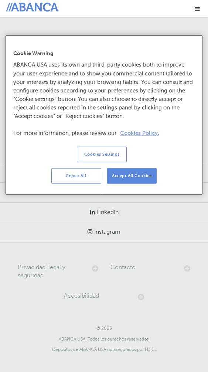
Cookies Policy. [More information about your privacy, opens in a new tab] (139, 133)
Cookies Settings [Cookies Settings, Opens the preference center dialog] (102, 154)
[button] (197, 8)
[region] (104, 115)
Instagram (107, 232)
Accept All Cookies (131, 175)
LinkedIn (107, 212)
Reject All (76, 175)
